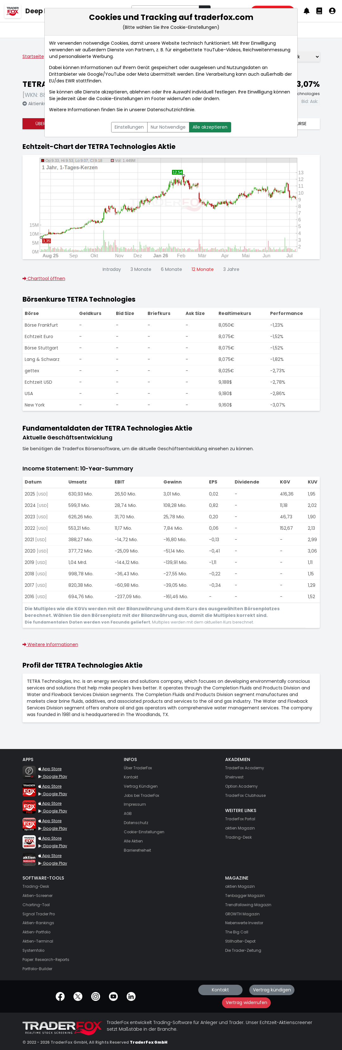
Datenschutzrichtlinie (170, 109)
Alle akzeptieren (210, 127)
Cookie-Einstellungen (119, 98)
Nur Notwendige (168, 127)
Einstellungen (129, 127)
